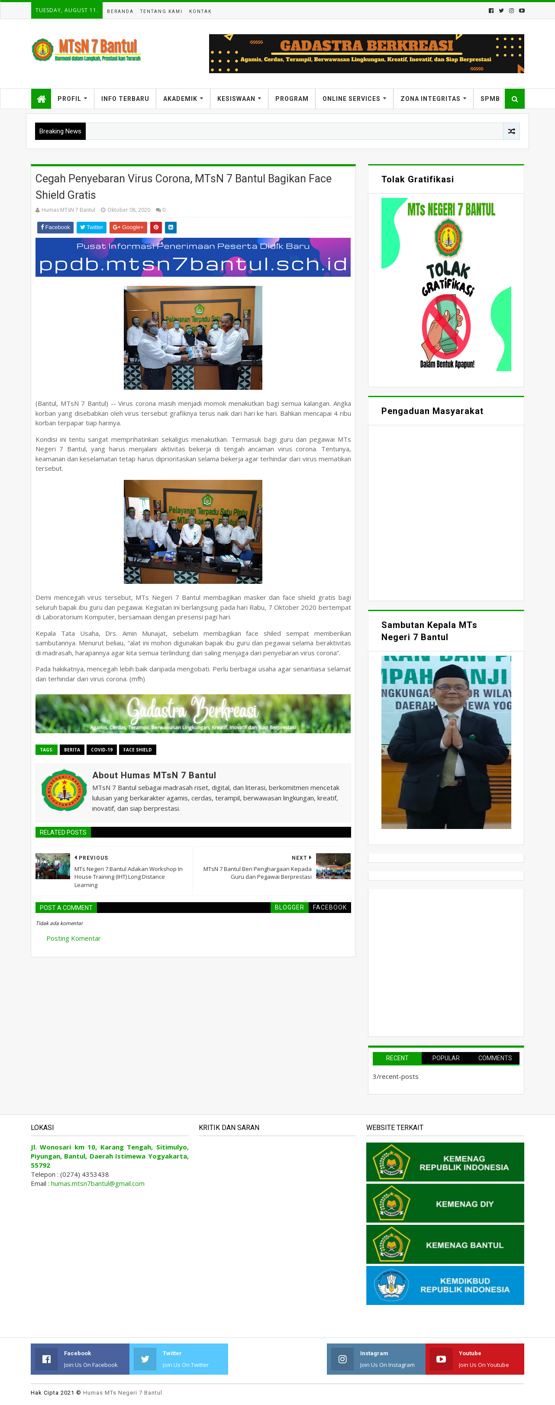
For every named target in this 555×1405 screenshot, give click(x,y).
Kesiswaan (236, 98)
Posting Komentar (73, 938)
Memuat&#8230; (446, 512)
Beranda (120, 11)
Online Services (352, 98)
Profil (69, 98)
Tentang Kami (161, 11)
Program (292, 98)
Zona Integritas (430, 98)
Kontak (200, 11)
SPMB (490, 98)
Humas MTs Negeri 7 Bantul (122, 1392)
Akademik (180, 98)
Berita (72, 750)
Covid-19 (102, 750)
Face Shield (137, 750)
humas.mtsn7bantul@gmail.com (98, 1183)
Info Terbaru (125, 98)
